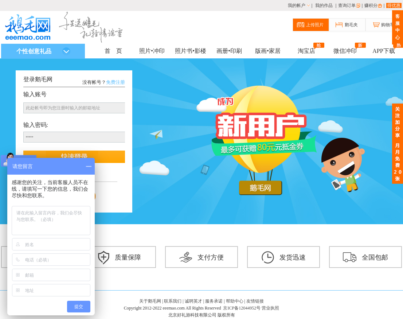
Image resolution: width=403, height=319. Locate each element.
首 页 (113, 51)
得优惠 (393, 5)
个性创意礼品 (43, 51)
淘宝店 (306, 50)
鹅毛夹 (351, 24)
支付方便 (201, 257)
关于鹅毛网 (150, 301)
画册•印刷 (229, 51)
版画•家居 (268, 51)
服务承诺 (214, 301)
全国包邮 (365, 257)
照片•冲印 (152, 51)
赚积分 (370, 5)
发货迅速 (284, 257)
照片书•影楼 (190, 51)
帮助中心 (234, 301)
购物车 (387, 24)
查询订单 (347, 5)
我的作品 (324, 5)
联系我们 (172, 301)
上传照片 (315, 24)
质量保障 (119, 257)
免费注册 (115, 82)
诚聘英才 (193, 301)
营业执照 (270, 308)
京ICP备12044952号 (242, 308)
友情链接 (255, 301)
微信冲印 (345, 50)
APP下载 (383, 50)
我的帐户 (296, 5)
